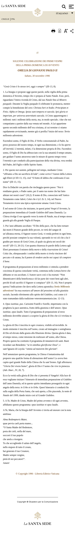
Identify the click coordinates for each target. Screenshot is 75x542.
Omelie (5, 19)
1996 (13, 19)
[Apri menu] (71, 6)
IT (38, 52)
